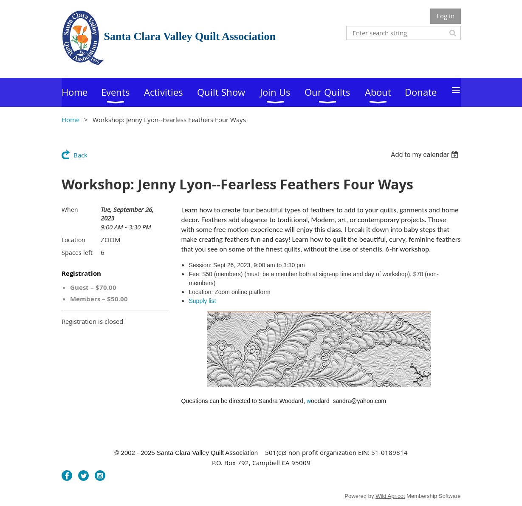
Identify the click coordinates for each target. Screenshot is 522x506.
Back (80, 155)
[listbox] (426, 154)
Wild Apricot (390, 496)
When (70, 210)
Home (70, 119)
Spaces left (77, 253)
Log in (445, 15)
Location (73, 240)
